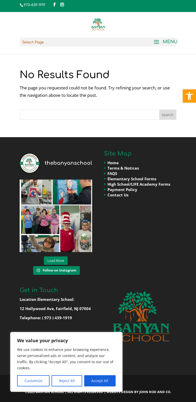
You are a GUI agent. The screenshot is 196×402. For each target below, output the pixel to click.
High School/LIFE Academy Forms (138, 184)
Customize (33, 380)
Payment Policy (122, 189)
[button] (189, 96)
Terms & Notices (123, 168)
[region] (66, 362)
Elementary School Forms (131, 178)
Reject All (67, 380)
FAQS (112, 173)
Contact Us (117, 194)
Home (113, 162)
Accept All (99, 380)
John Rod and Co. (155, 391)
